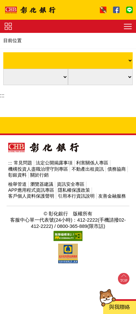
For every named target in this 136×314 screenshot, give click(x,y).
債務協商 (116, 169)
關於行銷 (39, 175)
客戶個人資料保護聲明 (31, 196)
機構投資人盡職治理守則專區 (38, 169)
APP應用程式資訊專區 (31, 190)
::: (2, 95)
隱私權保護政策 (74, 190)
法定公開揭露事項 (54, 162)
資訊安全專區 (70, 184)
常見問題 (23, 162)
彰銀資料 (17, 175)
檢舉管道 (17, 184)
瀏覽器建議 (41, 184)
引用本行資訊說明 (76, 196)
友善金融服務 (112, 196)
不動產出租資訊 (88, 169)
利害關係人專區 (92, 162)
